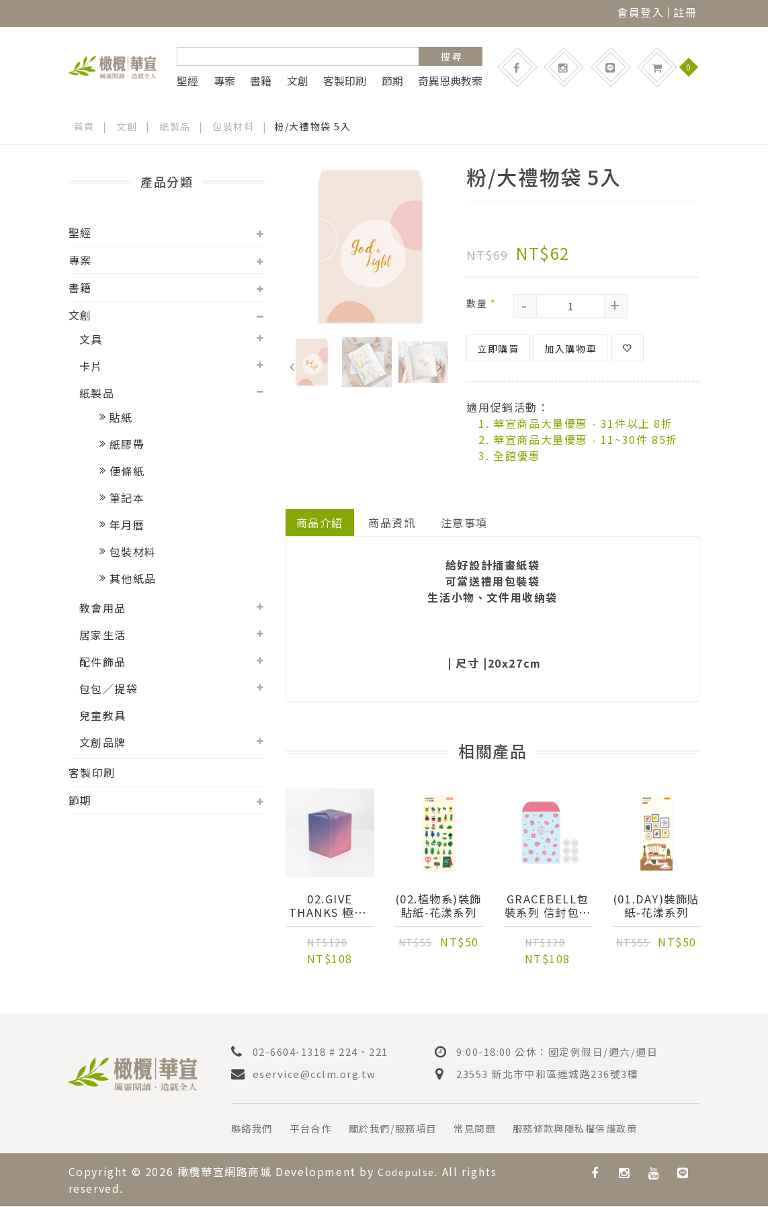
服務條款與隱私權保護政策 (612, 1130)
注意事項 (464, 523)
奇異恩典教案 (450, 81)
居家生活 (102, 635)
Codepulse (409, 1173)
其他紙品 (133, 578)
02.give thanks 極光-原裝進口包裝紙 (330, 907)
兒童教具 (102, 715)
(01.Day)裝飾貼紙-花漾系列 (656, 907)
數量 (481, 303)
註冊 (685, 12)
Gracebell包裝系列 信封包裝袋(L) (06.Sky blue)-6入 (547, 907)
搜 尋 (451, 56)
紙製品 (175, 126)
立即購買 (498, 348)
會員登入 (640, 12)
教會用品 (102, 608)
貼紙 (121, 417)
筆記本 (127, 498)
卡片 (91, 366)
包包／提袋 (108, 688)
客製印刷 (344, 81)
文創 (297, 81)
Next (439, 364)
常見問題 (500, 1130)
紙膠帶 (127, 444)
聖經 (187, 81)
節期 (392, 81)
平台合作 (319, 1130)
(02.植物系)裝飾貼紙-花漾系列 (438, 907)
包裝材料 (234, 126)
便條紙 (127, 471)
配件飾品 (102, 662)
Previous (292, 364)
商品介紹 (319, 523)
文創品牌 (102, 742)
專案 (224, 81)
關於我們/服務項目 (410, 1130)
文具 (91, 339)
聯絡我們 (254, 1130)
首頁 (84, 126)
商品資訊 (392, 523)
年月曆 (127, 525)
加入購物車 (570, 348)
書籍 (260, 81)
